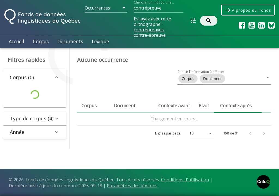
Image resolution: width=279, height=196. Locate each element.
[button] (106, 8)
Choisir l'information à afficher (200, 72)
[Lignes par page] (200, 133)
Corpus (41, 41)
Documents (70, 41)
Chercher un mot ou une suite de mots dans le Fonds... (154, 2)
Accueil (16, 41)
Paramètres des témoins (132, 186)
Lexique (100, 41)
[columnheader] (93, 105)
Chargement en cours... (174, 119)
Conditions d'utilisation (185, 180)
